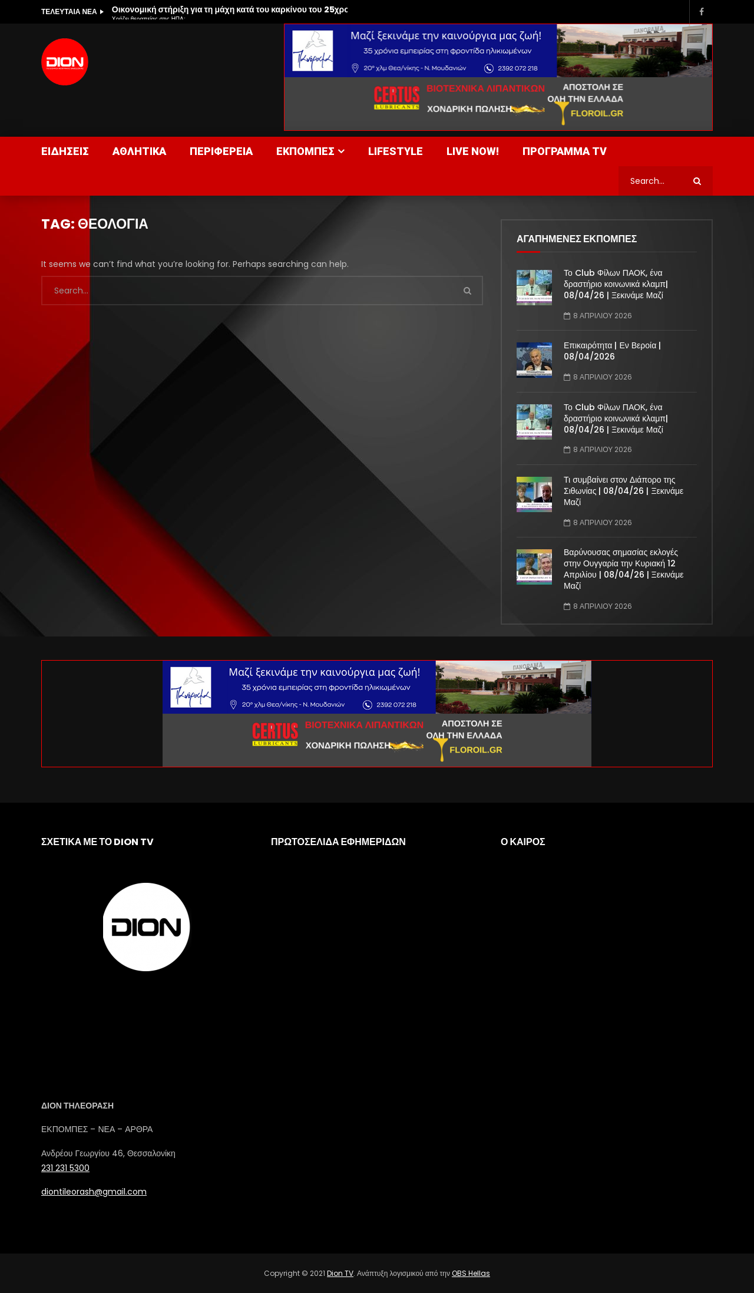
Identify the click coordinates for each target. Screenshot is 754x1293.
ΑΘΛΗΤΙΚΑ (139, 151)
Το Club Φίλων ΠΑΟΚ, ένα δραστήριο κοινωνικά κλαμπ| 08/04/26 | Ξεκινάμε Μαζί (616, 284)
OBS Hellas (471, 1273)
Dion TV (340, 1273)
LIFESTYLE (395, 151)
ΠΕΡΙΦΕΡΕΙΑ (221, 151)
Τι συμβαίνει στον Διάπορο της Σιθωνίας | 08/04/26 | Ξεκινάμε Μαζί (623, 491)
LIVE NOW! (473, 151)
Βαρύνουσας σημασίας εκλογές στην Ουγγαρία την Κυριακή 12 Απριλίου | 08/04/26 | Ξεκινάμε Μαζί (623, 569)
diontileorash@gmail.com (94, 1192)
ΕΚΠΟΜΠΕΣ (305, 151)
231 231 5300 (65, 1168)
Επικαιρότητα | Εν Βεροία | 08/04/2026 (612, 350)
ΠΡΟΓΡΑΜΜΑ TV (564, 151)
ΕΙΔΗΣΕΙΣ (65, 151)
